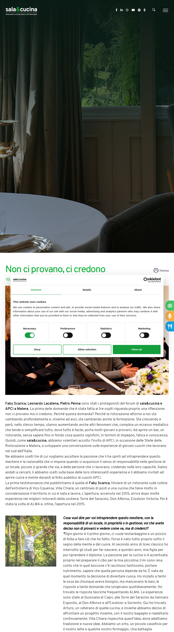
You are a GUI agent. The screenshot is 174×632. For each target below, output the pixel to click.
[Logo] (21, 10)
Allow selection (87, 349)
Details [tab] (87, 289)
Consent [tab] (36, 289)
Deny (37, 349)
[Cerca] (153, 10)
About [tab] (138, 289)
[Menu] (165, 10)
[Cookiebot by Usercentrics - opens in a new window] (146, 280)
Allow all (137, 349)
